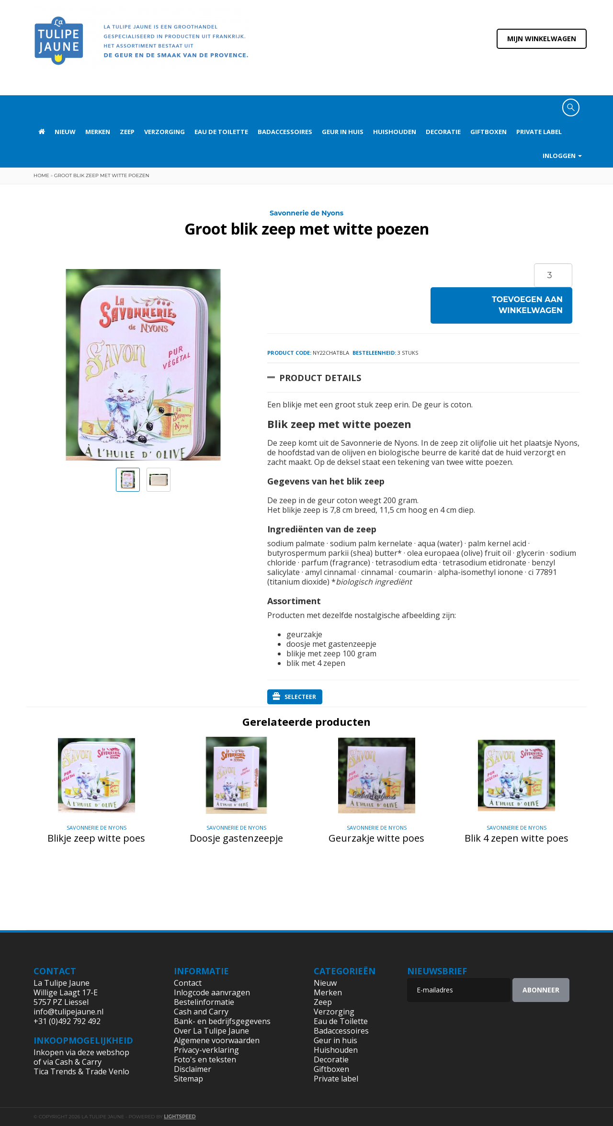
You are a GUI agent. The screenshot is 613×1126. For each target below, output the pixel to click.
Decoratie (443, 131)
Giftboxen (488, 131)
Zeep (127, 131)
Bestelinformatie (204, 1002)
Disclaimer (192, 1069)
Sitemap (188, 1078)
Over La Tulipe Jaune (211, 1030)
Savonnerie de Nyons (306, 213)
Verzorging (164, 131)
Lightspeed (180, 1117)
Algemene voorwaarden (217, 1040)
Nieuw (65, 131)
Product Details (320, 377)
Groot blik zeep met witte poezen (101, 175)
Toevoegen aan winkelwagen (527, 305)
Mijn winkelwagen (541, 38)
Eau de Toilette (221, 131)
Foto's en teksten (205, 1059)
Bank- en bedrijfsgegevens (222, 1021)
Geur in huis (342, 131)
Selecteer (294, 696)
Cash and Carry (201, 1011)
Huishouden (394, 131)
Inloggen (562, 155)
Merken (97, 131)
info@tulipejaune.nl (68, 1011)
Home (41, 175)
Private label (539, 131)
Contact (188, 983)
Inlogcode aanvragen (212, 992)
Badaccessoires (285, 131)
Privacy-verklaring (206, 1050)
